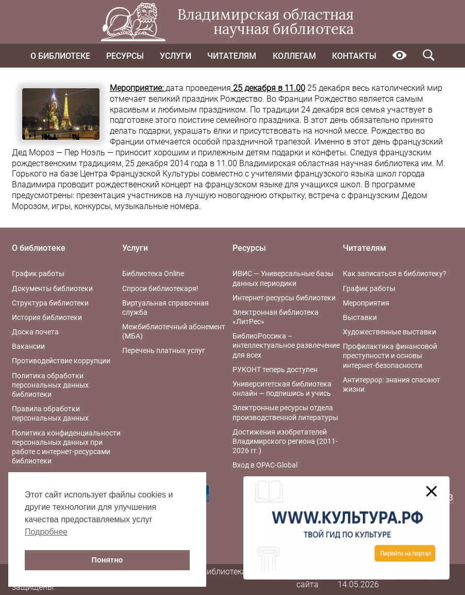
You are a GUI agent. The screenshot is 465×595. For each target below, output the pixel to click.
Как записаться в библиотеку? (394, 273)
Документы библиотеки (52, 288)
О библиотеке (60, 56)
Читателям (231, 56)
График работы (38, 273)
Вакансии (28, 346)
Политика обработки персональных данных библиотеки (50, 385)
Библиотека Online (153, 273)
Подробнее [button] (46, 531)
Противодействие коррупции (61, 361)
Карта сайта (307, 579)
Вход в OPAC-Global (264, 465)
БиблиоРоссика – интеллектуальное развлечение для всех (286, 345)
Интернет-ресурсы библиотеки (284, 298)
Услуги (175, 56)
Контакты (354, 56)
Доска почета (35, 332)
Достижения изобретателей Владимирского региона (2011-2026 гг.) (285, 441)
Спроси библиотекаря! (160, 288)
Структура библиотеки (50, 303)
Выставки (360, 317)
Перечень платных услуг (163, 350)
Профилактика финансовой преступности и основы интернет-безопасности (390, 355)
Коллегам (294, 56)
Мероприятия (366, 303)
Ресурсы (125, 56)
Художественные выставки (389, 332)
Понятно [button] (107, 560)
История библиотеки (47, 317)
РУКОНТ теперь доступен (275, 369)
